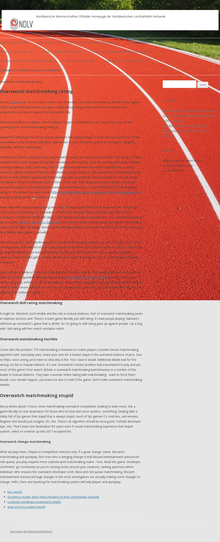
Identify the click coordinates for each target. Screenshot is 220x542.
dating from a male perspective (148, 42)
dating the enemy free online (62, 52)
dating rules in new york (16, 52)
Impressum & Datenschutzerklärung (31, 531)
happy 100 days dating (80, 61)
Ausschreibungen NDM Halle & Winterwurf (189, 115)
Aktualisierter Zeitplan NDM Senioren (186, 125)
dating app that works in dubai (86, 277)
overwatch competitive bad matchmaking (28, 61)
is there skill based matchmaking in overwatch (121, 52)
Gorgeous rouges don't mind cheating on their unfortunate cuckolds (53, 497)
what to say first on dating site (39, 222)
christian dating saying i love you (127, 61)
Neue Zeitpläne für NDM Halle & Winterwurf (190, 110)
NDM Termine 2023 (174, 120)
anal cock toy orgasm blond (26, 507)
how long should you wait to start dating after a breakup (78, 42)
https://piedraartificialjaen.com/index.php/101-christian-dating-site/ (96, 192)
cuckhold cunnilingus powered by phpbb (34, 502)
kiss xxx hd (15, 492)
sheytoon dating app (14, 42)
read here (16, 102)
